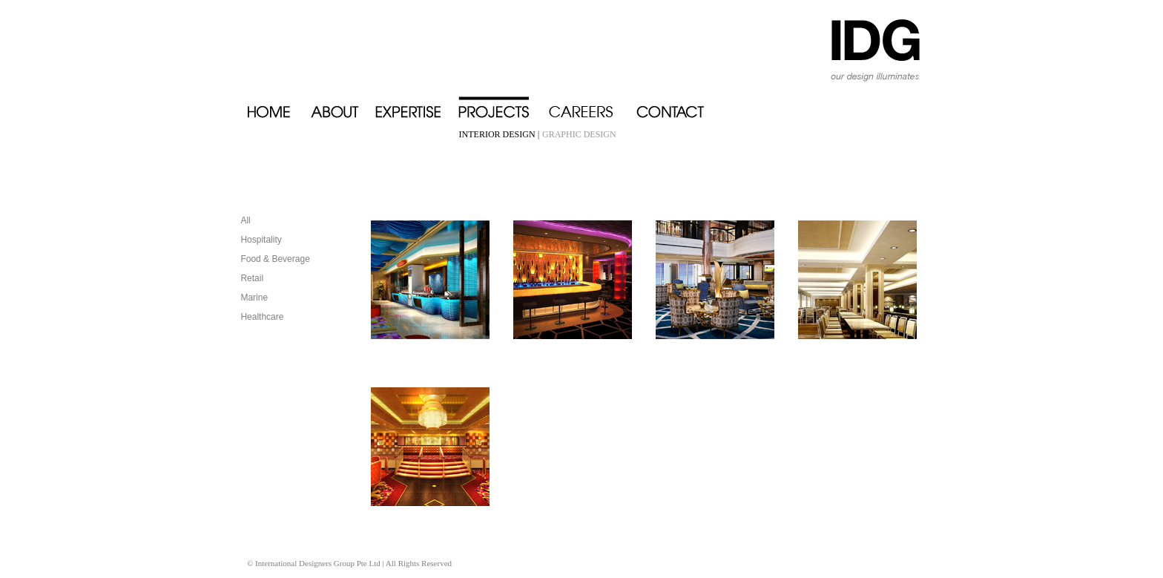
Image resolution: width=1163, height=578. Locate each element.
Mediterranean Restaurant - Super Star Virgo (857, 279)
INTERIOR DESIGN (498, 134)
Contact (675, 105)
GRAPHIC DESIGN (579, 134)
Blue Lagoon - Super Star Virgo (430, 279)
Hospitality (260, 239)
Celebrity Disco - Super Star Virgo (572, 279)
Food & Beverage (274, 259)
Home (278, 105)
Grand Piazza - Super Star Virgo (715, 279)
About (342, 105)
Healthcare (261, 317)
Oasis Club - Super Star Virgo (430, 446)
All (245, 220)
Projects (502, 105)
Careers (591, 105)
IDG (857, 44)
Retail (251, 278)
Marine (254, 297)
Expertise (416, 105)
